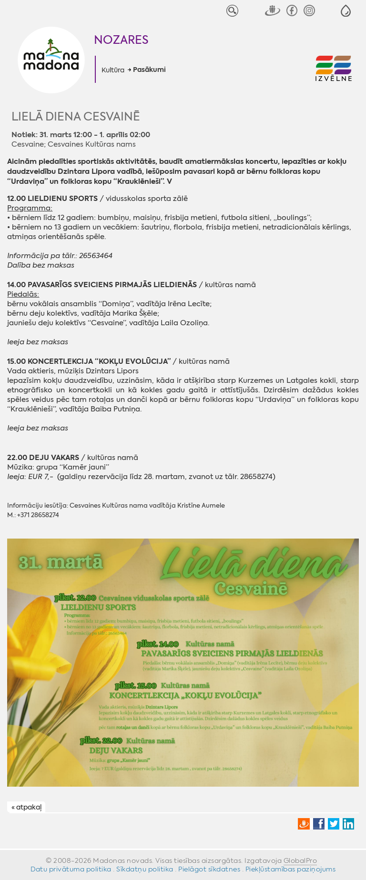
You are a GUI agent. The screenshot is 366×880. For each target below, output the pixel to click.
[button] (345, 10)
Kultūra (113, 70)
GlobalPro (300, 860)
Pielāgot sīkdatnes (209, 869)
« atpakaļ (26, 807)
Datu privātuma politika (71, 869)
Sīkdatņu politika (144, 869)
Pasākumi (149, 70)
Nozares (121, 40)
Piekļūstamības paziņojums (290, 869)
